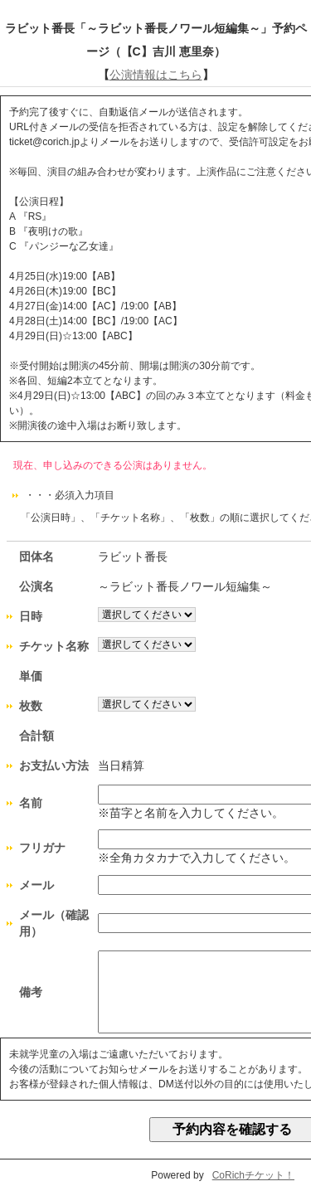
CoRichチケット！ (253, 1175)
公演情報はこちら (155, 74)
